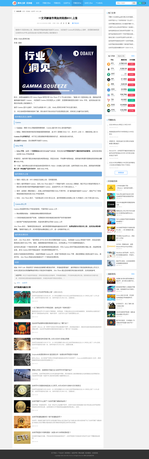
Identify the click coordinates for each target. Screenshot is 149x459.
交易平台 (67, 3)
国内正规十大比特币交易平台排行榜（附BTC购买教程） (127, 37)
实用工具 (88, 3)
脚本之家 (21, 3)
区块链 (29, 3)
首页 (37, 3)
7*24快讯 (99, 3)
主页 (23, 11)
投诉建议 (88, 453)
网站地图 (81, 453)
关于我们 (54, 453)
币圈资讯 (57, 3)
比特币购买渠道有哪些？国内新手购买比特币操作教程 (126, 44)
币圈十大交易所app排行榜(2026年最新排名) (122, 17)
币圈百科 (76, 3)
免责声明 (74, 453)
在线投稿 (95, 453)
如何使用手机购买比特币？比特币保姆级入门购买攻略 (126, 41)
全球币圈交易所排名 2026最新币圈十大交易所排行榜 (125, 24)
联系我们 (68, 453)
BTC (18, 283)
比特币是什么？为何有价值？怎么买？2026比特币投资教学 (127, 20)
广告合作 (61, 453)
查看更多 (121, 172)
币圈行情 (46, 3)
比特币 (33, 11)
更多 (132, 56)
